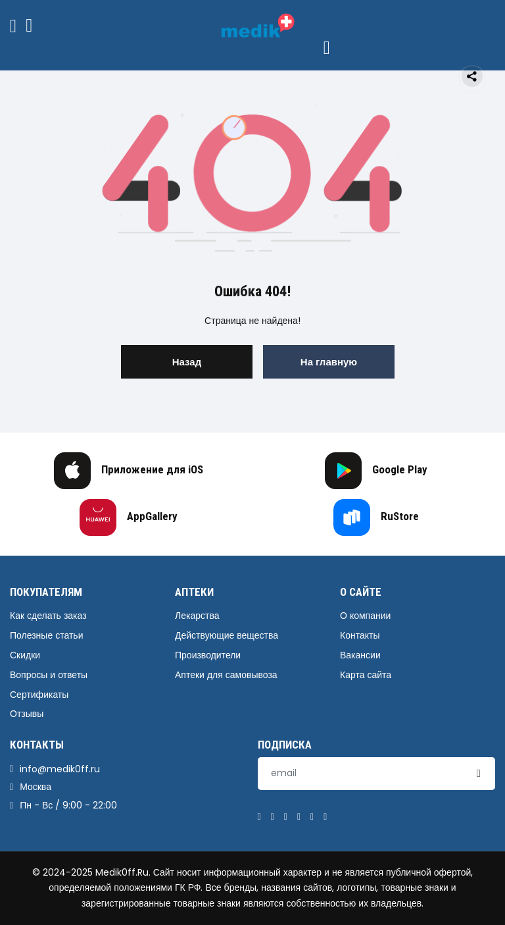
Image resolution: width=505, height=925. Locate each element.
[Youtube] (325, 817)
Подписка (285, 744)
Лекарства (197, 615)
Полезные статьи (46, 635)
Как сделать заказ (48, 615)
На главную (329, 362)
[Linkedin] (299, 817)
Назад (186, 362)
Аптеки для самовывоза (226, 674)
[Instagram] (312, 817)
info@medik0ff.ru (60, 769)
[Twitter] (272, 817)
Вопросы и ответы (48, 674)
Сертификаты (39, 694)
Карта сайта (365, 674)
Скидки (25, 655)
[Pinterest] (285, 817)
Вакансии (360, 655)
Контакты (359, 635)
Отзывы (26, 713)
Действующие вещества (226, 635)
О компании (365, 615)
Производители (208, 655)
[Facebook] (259, 817)
